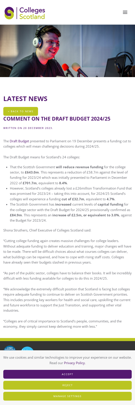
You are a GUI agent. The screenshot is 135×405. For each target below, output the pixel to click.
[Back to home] (25, 12)
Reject (67, 385)
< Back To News (20, 111)
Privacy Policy (74, 363)
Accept (67, 374)
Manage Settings (67, 396)
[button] (125, 12)
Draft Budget (20, 141)
